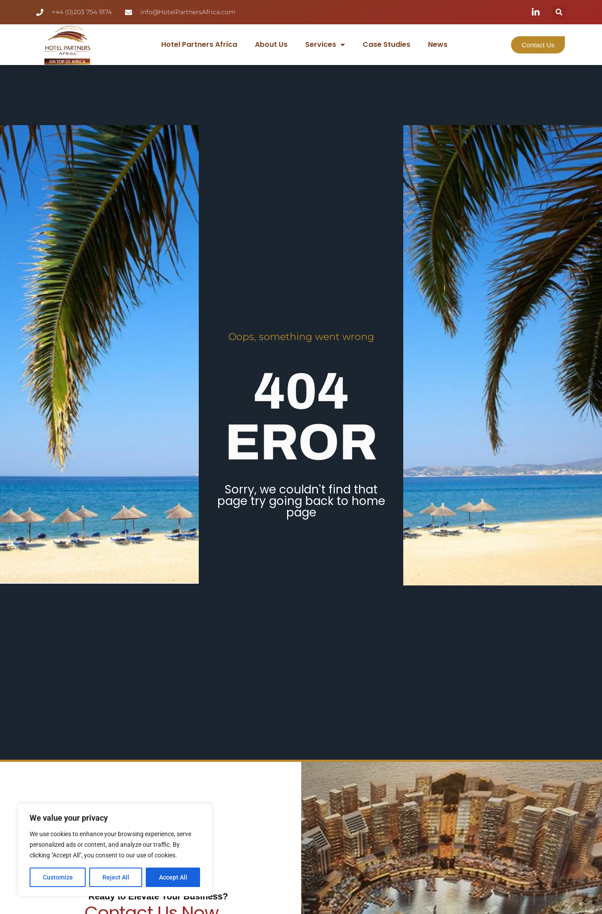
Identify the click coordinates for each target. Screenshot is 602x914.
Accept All (173, 877)
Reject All (115, 877)
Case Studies (386, 44)
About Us (271, 44)
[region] (115, 849)
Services (325, 45)
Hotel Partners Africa (199, 44)
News (437, 44)
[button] (559, 12)
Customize (58, 877)
